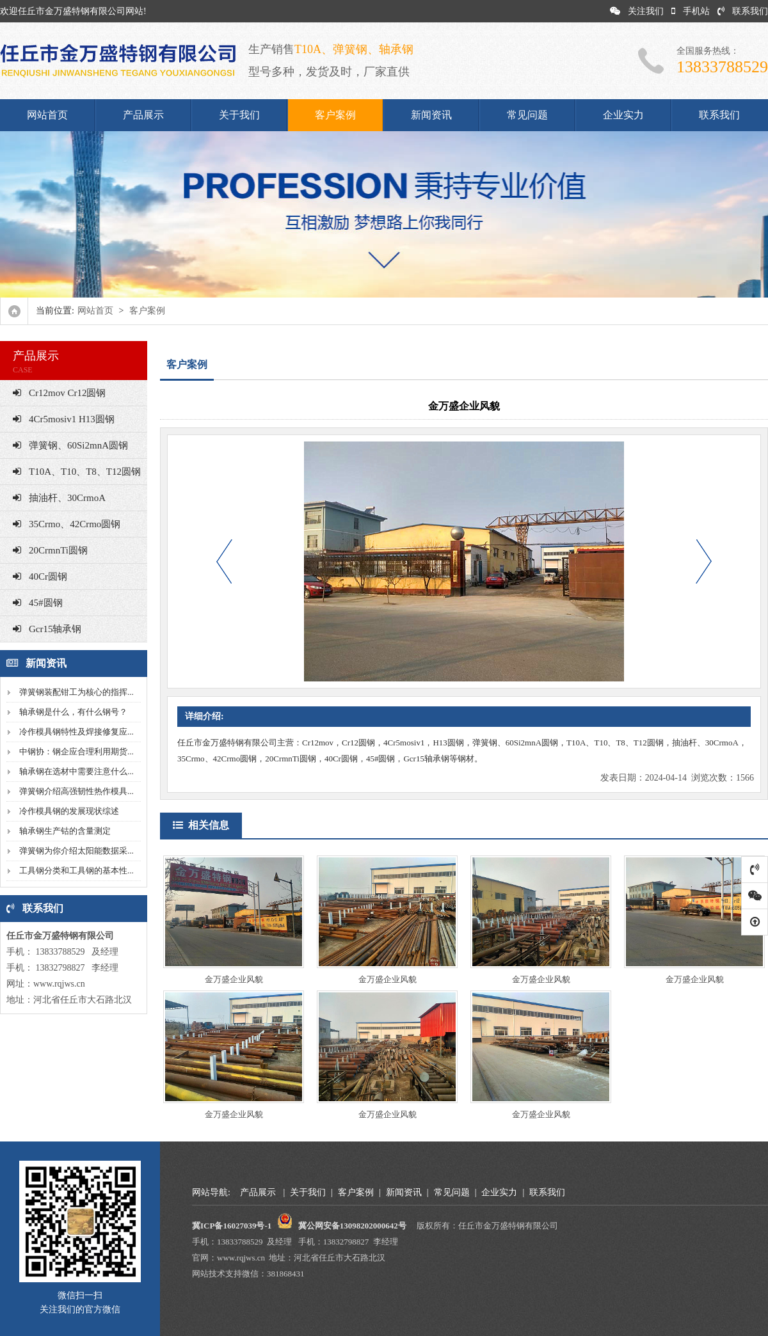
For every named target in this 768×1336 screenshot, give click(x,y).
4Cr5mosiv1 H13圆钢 (64, 419)
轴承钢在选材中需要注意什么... (76, 771)
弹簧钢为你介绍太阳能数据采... (76, 850)
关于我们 (239, 114)
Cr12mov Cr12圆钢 (59, 393)
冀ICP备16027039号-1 (231, 1225)
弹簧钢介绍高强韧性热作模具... (76, 791)
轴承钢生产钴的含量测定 (65, 831)
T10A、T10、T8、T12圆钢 (77, 471)
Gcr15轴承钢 (47, 629)
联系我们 (742, 11)
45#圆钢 (38, 603)
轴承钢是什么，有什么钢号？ (73, 712)
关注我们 (637, 11)
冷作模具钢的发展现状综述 (69, 811)
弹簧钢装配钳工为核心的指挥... (76, 692)
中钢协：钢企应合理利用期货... (76, 751)
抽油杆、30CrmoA (59, 498)
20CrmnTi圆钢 (50, 550)
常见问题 (527, 114)
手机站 (690, 11)
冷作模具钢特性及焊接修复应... (76, 731)
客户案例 (335, 114)
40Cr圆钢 (40, 576)
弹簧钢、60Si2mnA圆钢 (70, 445)
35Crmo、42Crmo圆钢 (66, 524)
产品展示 (143, 114)
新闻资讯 (431, 114)
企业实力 (623, 114)
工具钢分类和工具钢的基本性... (76, 870)
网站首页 (47, 114)
